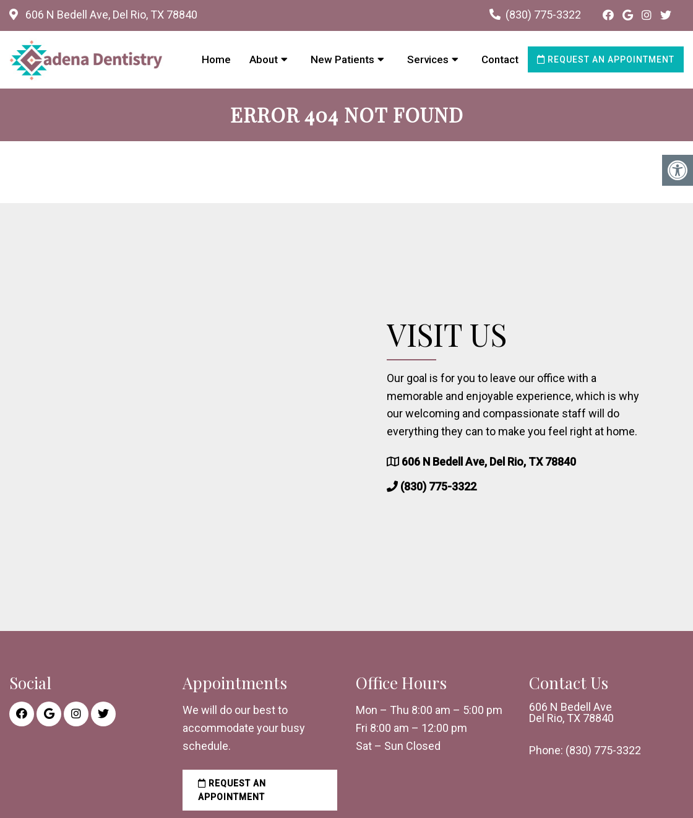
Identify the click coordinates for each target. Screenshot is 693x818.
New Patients (342, 59)
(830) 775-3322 (543, 14)
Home (216, 59)
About (263, 59)
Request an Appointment (605, 59)
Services (428, 59)
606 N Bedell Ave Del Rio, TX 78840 (571, 713)
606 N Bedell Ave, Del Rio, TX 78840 (110, 14)
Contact (500, 59)
